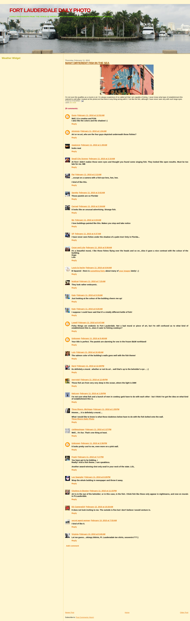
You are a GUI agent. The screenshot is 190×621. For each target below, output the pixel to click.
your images (124, 271)
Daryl (74, 366)
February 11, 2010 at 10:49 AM (89, 352)
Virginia (75, 534)
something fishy (97, 271)
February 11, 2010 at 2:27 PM (98, 429)
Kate (74, 295)
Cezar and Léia (78, 247)
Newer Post (69, 612)
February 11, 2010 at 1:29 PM (93, 393)
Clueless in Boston (80, 491)
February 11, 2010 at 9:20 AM (90, 309)
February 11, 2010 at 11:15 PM (103, 491)
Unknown (76, 338)
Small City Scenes (80, 159)
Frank (74, 457)
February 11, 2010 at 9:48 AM (94, 338)
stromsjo (76, 131)
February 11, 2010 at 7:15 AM (92, 281)
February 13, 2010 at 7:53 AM (104, 520)
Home (127, 612)
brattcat (75, 281)
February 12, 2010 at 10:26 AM (99, 507)
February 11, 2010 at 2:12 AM (88, 174)
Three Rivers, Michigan (82, 409)
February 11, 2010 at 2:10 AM (102, 159)
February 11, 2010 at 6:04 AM (99, 268)
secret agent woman (81, 520)
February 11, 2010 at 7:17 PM (91, 457)
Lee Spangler (78, 477)
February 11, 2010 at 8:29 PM (97, 477)
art (71, 102)
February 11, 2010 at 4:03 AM (88, 220)
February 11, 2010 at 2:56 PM (94, 443)
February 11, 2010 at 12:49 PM (94, 380)
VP (73, 234)
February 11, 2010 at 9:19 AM (90, 295)
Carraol (75, 206)
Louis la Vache (78, 268)
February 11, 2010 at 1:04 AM (94, 131)
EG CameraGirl (78, 507)
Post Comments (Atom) (85, 617)
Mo (73, 220)
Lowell (74, 323)
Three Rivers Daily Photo (83, 419)
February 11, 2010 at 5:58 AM (99, 247)
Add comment (72, 546)
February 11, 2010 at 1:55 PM (106, 409)
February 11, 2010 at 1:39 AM (94, 145)
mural (74, 102)
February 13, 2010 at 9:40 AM (92, 534)
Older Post (184, 612)
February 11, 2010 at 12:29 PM (90, 366)
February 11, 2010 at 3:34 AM (92, 206)
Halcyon (75, 393)
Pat (73, 174)
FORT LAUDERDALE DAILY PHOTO (50, 10)
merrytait (76, 380)
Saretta (75, 193)
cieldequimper (78, 429)
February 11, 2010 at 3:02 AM (92, 193)
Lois (73, 352)
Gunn (74, 115)
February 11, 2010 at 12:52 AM (91, 115)
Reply (74, 124)
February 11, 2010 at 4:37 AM (88, 234)
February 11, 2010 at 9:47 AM (91, 323)
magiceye (76, 145)
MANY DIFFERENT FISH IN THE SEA (87, 62)
